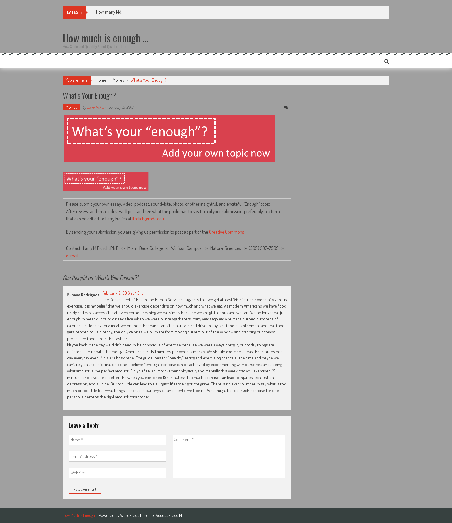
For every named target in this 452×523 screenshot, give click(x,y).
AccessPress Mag (170, 515)
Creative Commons (226, 232)
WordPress (130, 515)
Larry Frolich (96, 107)
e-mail (73, 255)
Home (101, 80)
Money (118, 80)
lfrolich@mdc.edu (148, 218)
